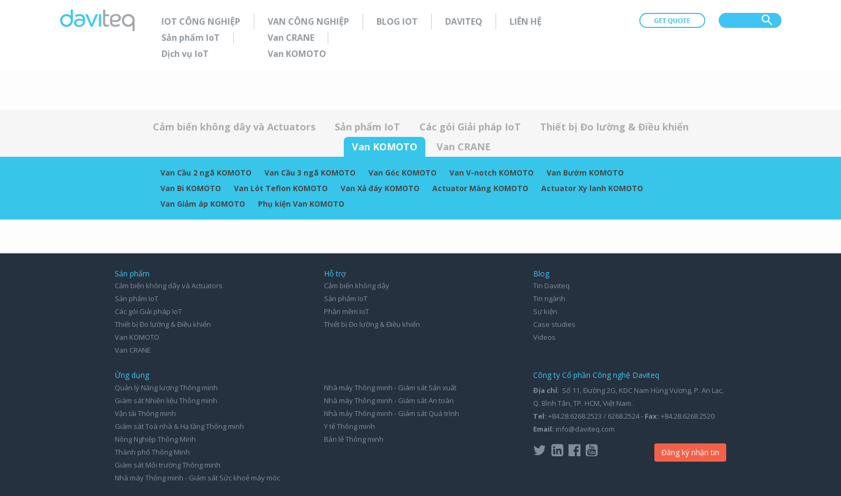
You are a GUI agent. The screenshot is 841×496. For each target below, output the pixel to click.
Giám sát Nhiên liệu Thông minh (166, 400)
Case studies (554, 324)
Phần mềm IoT (346, 311)
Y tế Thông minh (349, 426)
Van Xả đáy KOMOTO (380, 188)
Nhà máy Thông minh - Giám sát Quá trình (391, 413)
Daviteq (463, 21)
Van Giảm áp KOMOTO (202, 204)
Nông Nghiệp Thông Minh (155, 439)
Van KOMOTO (297, 54)
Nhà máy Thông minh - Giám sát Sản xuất (390, 387)
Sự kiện (545, 311)
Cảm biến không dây (356, 285)
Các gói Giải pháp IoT (470, 126)
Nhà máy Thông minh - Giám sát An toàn (389, 400)
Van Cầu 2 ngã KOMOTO (206, 172)
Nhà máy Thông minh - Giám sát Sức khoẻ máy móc (197, 478)
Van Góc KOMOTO (402, 172)
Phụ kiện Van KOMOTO (301, 204)
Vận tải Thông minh (145, 413)
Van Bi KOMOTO (190, 188)
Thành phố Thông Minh (152, 452)
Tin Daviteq (551, 285)
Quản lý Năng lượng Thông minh (166, 387)
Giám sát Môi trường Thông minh (167, 465)
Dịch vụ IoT (185, 54)
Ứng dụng (132, 375)
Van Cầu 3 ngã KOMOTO (310, 172)
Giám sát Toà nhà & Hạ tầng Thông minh (179, 426)
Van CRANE (291, 37)
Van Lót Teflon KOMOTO (281, 188)
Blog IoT (397, 21)
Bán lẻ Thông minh (353, 439)
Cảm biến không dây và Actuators (234, 126)
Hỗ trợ (335, 273)
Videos (544, 337)
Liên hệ (526, 21)
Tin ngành (549, 298)
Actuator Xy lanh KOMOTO (592, 188)
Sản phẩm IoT (190, 37)
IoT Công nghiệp (200, 21)
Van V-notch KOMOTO (491, 172)
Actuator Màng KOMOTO (480, 188)
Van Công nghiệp (308, 21)
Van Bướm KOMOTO (585, 172)
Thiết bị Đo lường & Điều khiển (614, 126)
